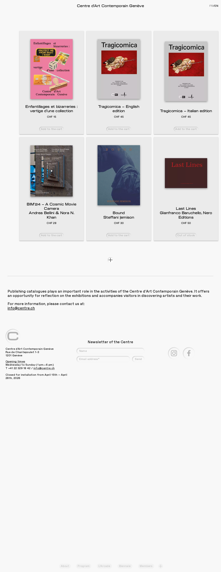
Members (146, 566)
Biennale (124, 566)
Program (83, 566)
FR (211, 5)
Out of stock (186, 267)
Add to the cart (51, 161)
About (65, 566)
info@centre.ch (21, 340)
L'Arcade (104, 566)
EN (216, 5)
